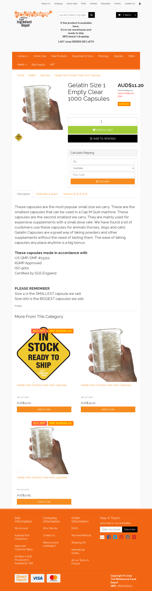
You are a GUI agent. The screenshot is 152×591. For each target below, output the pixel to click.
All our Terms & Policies (80, 562)
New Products (59, 56)
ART (52, 64)
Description (23, 194)
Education (105, 3)
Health (22, 64)
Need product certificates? (51, 544)
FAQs (83, 3)
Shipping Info (78, 542)
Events (117, 3)
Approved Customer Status (24, 548)
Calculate (102, 181)
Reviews (75, 194)
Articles (93, 3)
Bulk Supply (38, 64)
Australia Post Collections (22, 537)
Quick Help (72, 3)
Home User (40, 56)
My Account (21, 528)
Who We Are (50, 528)
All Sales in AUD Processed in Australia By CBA (24, 560)
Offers (131, 56)
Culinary (23, 56)
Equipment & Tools (82, 56)
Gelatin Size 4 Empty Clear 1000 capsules (42, 477)
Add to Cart (102, 130)
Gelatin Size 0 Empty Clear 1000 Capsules (106, 385)
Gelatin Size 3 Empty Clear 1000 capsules (42, 385)
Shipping (58, 3)
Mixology (103, 56)
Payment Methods (81, 535)
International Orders (78, 551)
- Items (124, 15)
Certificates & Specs (47, 194)
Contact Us (130, 3)
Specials (118, 56)
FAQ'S (74, 528)
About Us (46, 3)
